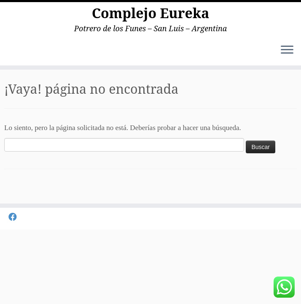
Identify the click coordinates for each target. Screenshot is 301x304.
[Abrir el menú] (287, 50)
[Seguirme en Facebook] (15, 217)
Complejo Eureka (151, 13)
